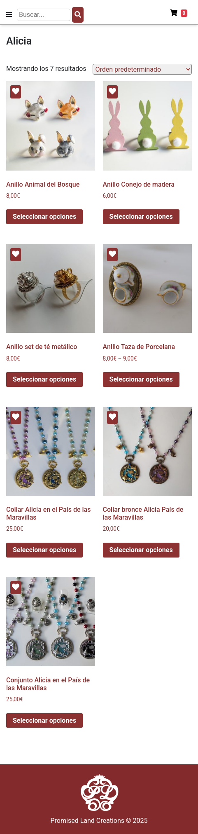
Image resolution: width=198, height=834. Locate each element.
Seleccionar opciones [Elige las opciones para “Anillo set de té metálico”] (44, 379)
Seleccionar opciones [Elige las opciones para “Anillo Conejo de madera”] (141, 216)
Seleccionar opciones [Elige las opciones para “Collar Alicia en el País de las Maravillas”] (44, 550)
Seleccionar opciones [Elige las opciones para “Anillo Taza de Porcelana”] (141, 379)
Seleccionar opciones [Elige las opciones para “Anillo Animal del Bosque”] (44, 216)
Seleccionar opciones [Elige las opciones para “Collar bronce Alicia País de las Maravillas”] (141, 550)
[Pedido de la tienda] (142, 69)
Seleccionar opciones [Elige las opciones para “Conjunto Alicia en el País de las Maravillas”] (44, 720)
